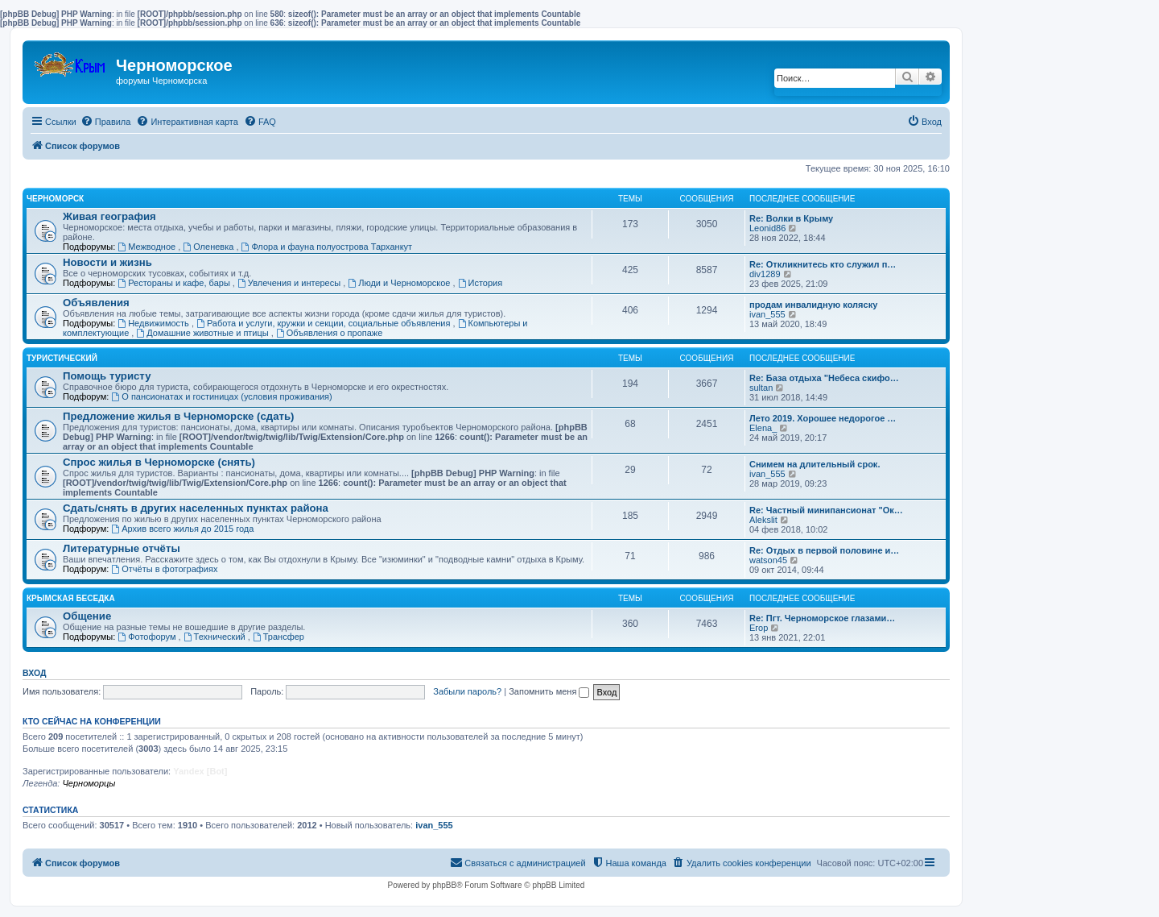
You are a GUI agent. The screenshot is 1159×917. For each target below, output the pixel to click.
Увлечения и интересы (290, 283)
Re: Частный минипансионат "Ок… (826, 510)
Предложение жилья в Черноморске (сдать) (179, 416)
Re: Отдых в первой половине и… (824, 550)
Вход (34, 673)
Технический (216, 636)
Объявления (96, 303)
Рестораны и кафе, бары (175, 283)
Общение (87, 616)
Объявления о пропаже (329, 333)
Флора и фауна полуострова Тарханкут (327, 246)
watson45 (768, 560)
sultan (761, 387)
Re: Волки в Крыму (791, 218)
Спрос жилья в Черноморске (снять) (159, 462)
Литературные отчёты (121, 548)
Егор (758, 628)
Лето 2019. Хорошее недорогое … (822, 418)
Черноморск (55, 198)
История (480, 283)
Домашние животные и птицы (203, 333)
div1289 (765, 274)
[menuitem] (105, 121)
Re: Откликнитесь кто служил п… (822, 264)
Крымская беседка (71, 598)
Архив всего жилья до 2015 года (182, 528)
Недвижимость (155, 323)
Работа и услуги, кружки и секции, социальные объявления (324, 323)
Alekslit (763, 520)
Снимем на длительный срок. (814, 464)
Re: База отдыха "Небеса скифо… (824, 378)
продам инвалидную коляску (813, 304)
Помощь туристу (107, 376)
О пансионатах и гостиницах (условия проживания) (221, 396)
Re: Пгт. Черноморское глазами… (822, 618)
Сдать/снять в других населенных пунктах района (195, 508)
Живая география (109, 216)
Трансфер (278, 636)
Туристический (62, 358)
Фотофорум (148, 636)
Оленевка (209, 246)
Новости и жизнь (107, 262)
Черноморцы (88, 783)
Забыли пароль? (467, 691)
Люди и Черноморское (400, 283)
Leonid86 (767, 228)
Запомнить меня (549, 691)
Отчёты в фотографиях (164, 569)
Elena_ (763, 428)
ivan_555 (767, 314)
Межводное (148, 246)
